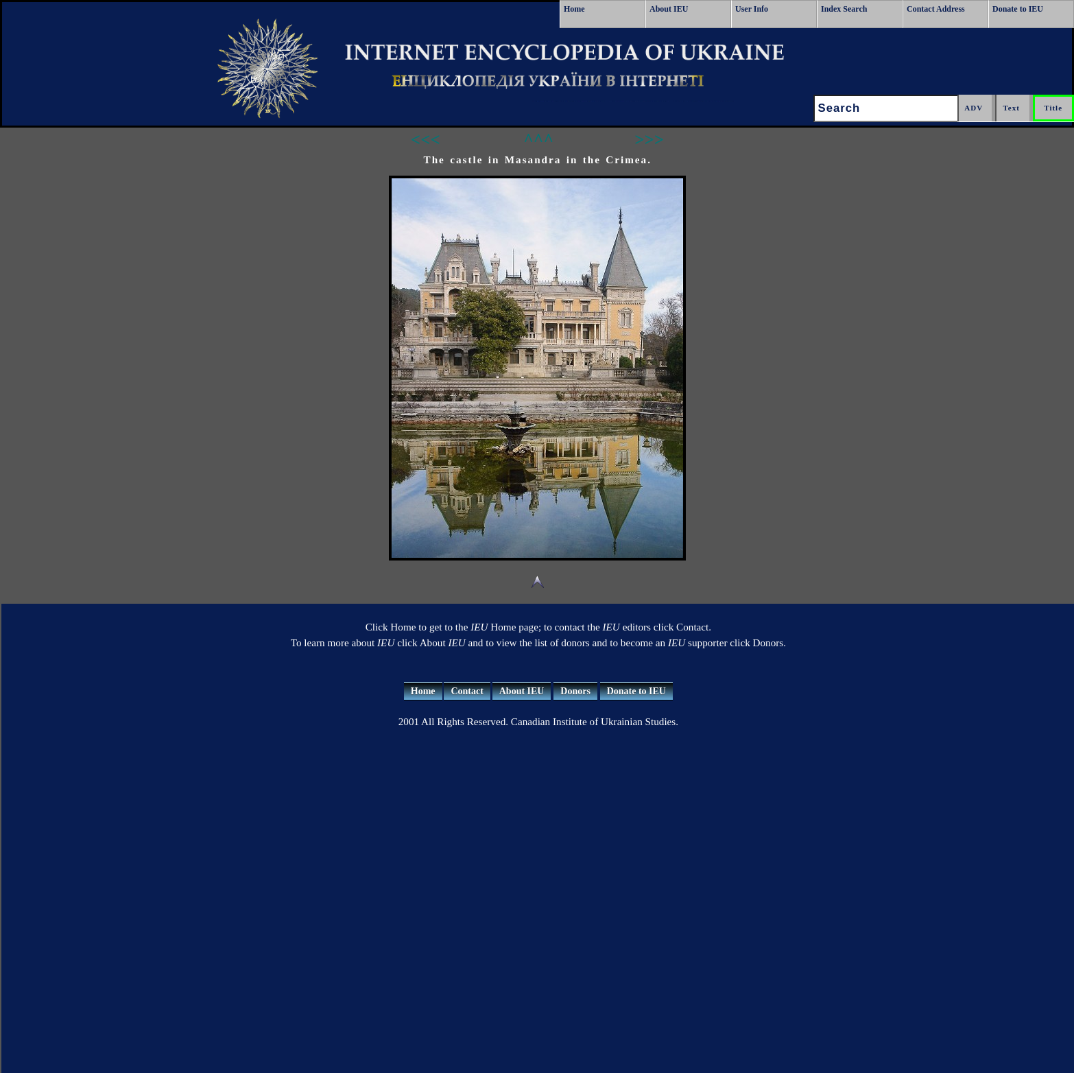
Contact (467, 691)
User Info (751, 9)
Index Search (844, 9)
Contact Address (936, 9)
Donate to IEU (1017, 9)
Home (574, 9)
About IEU (668, 9)
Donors (575, 691)
